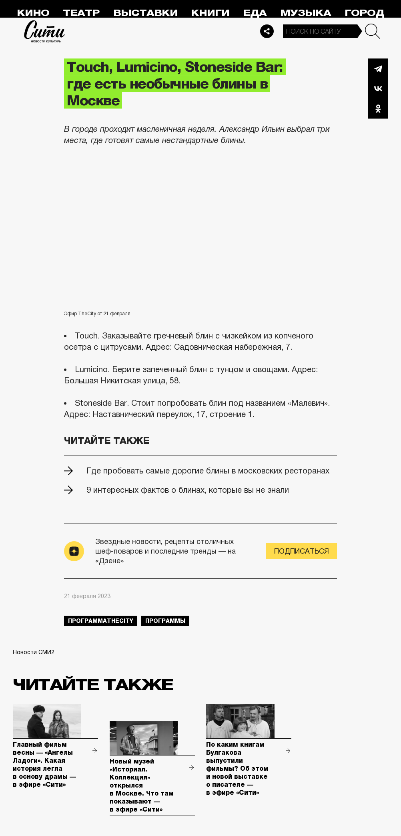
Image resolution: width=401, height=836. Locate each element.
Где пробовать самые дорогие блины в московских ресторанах (207, 470)
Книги (210, 13)
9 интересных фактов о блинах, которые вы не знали (187, 489)
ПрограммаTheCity (100, 621)
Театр (81, 13)
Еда (255, 13)
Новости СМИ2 (33, 652)
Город (364, 13)
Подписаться (301, 551)
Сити (45, 31)
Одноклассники (378, 109)
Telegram (378, 68)
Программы (165, 621)
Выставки (145, 13)
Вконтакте (378, 89)
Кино (33, 13)
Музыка (305, 13)
